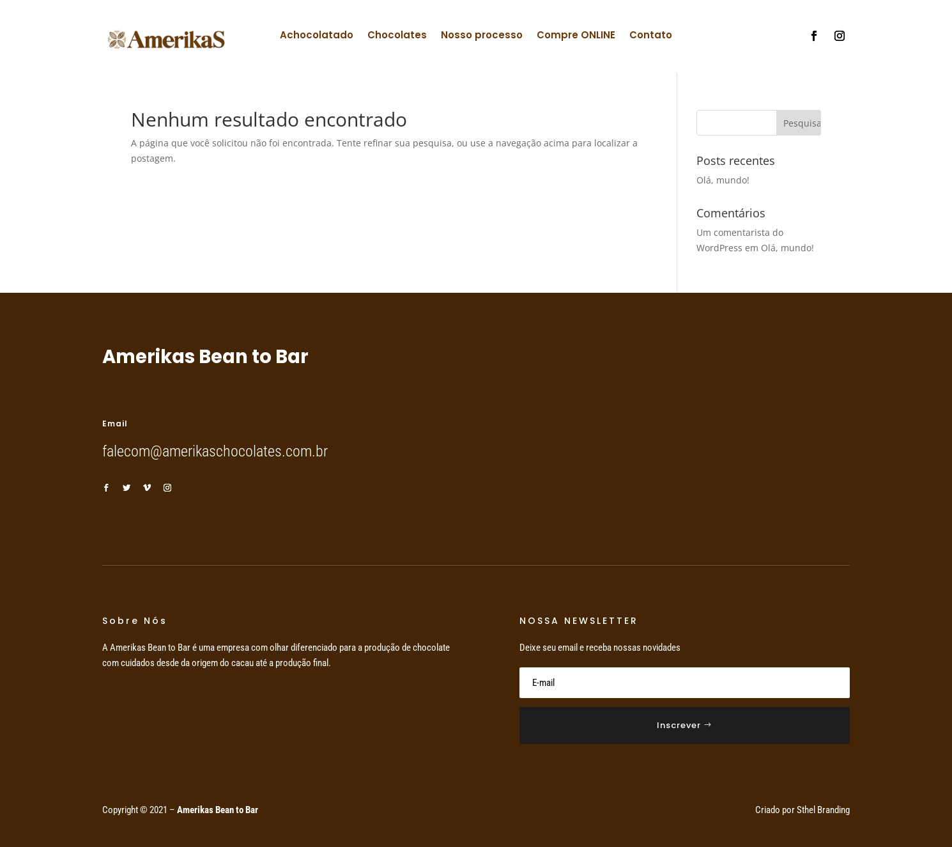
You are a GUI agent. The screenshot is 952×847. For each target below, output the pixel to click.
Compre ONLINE (576, 36)
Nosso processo (482, 36)
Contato (650, 36)
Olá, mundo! (722, 180)
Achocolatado (316, 36)
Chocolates (397, 36)
